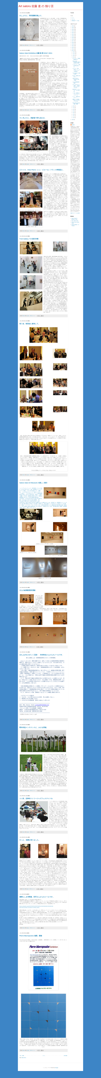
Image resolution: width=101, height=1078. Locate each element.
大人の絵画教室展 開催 (27, 590)
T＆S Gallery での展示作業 (28, 239)
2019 (73, 37)
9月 (73, 57)
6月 (73, 109)
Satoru (73, 124)
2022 (73, 32)
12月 (74, 52)
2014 (73, 45)
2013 (73, 47)
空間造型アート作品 (75, 20)
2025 (73, 27)
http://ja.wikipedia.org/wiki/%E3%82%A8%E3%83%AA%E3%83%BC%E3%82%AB (36, 906)
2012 (73, 49)
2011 (73, 50)
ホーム (44, 1055)
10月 (74, 55)
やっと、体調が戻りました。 (29, 840)
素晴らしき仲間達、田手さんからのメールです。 (36, 897)
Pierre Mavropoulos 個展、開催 (30, 936)
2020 (73, 35)
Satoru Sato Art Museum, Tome (74, 219)
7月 (73, 107)
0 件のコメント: (32, 45)
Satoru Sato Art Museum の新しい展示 (33, 483)
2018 (73, 39)
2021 (73, 34)
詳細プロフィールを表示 (75, 213)
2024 (73, 29)
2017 (73, 40)
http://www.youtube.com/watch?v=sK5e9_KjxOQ (29, 907)
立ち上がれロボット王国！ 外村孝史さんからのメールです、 (41, 655)
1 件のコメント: (32, 164)
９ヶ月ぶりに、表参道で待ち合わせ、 (32, 118)
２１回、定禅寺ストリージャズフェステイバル (36, 798)
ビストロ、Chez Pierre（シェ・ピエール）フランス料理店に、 (41, 170)
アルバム (73, 19)
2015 (73, 44)
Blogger (56, 1067)
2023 (73, 30)
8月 (73, 106)
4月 (73, 112)
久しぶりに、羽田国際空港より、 (31, 15)
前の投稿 (65, 1055)
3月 (73, 114)
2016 (73, 42)
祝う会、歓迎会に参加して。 (29, 324)
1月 (73, 117)
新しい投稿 (22, 1055)
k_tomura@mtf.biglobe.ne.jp (42, 705)
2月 (73, 115)
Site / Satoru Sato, (75, 220)
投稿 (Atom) (24, 1057)
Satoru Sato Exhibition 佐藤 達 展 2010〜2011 (35, 53)
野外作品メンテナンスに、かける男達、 (33, 727)
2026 (73, 26)
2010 (73, 119)
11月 (74, 53)
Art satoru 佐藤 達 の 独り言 (36, 6)
